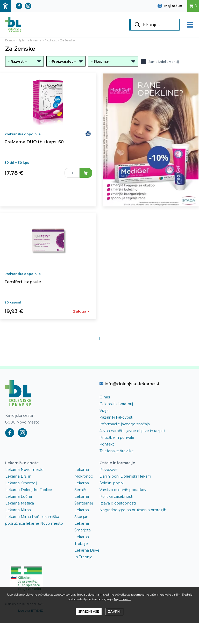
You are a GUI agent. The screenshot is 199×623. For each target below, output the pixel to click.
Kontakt (107, 444)
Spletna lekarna (29, 40)
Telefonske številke (117, 451)
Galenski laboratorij (116, 404)
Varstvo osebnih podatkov (123, 489)
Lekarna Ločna (18, 496)
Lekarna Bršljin (18, 476)
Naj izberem (122, 599)
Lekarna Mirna (18, 510)
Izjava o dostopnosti (118, 503)
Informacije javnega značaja (125, 424)
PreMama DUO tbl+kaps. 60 (34, 141)
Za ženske (67, 40)
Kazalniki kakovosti (116, 417)
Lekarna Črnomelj (21, 483)
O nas (105, 397)
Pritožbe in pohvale (117, 437)
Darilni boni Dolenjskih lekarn (125, 476)
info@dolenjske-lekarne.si (129, 383)
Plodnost (51, 40)
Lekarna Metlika (19, 503)
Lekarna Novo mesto (24, 469)
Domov (10, 40)
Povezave (109, 469)
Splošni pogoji (112, 483)
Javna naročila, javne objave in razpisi (132, 430)
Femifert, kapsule (22, 281)
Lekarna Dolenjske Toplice (28, 489)
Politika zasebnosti (116, 496)
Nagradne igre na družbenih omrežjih (133, 510)
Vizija (104, 410)
